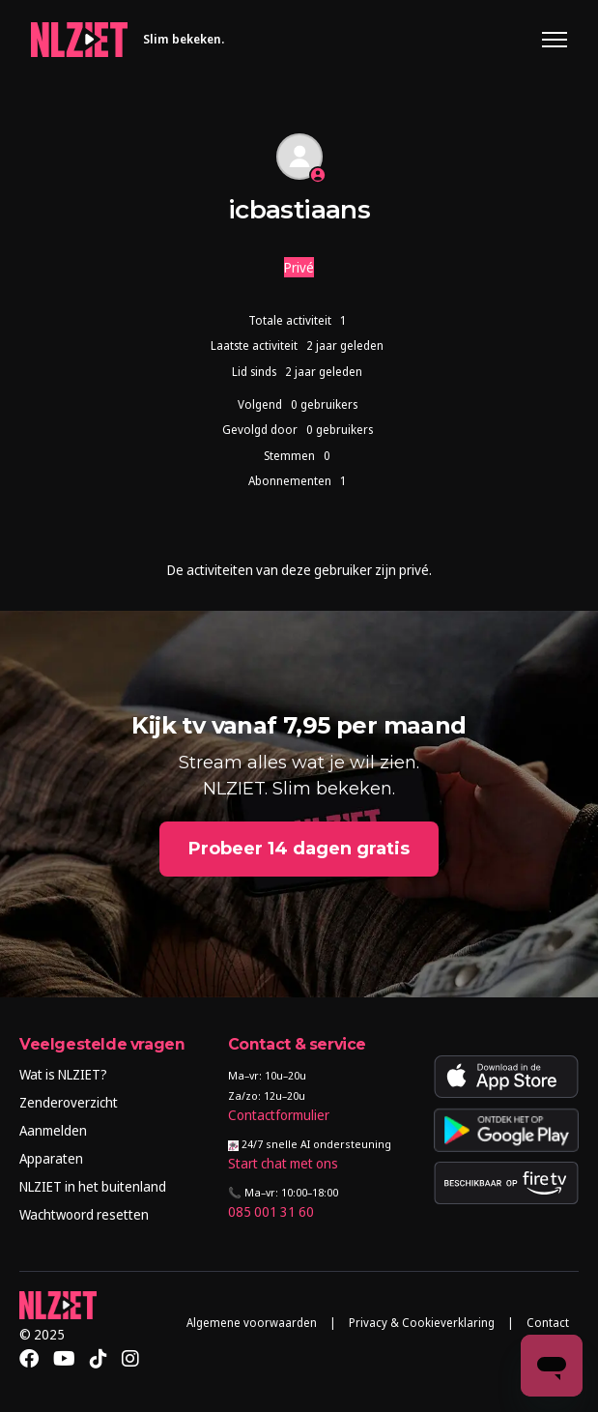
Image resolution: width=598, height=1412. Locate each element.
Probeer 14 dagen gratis (299, 848)
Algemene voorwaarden (251, 1322)
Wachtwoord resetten (84, 1214)
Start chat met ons (283, 1163)
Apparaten (51, 1158)
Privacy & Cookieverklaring (422, 1322)
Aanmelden (53, 1130)
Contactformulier (278, 1115)
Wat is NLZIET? (63, 1074)
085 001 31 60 (271, 1211)
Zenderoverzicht (68, 1102)
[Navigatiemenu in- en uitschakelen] (554, 39)
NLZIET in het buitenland (92, 1186)
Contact (548, 1322)
